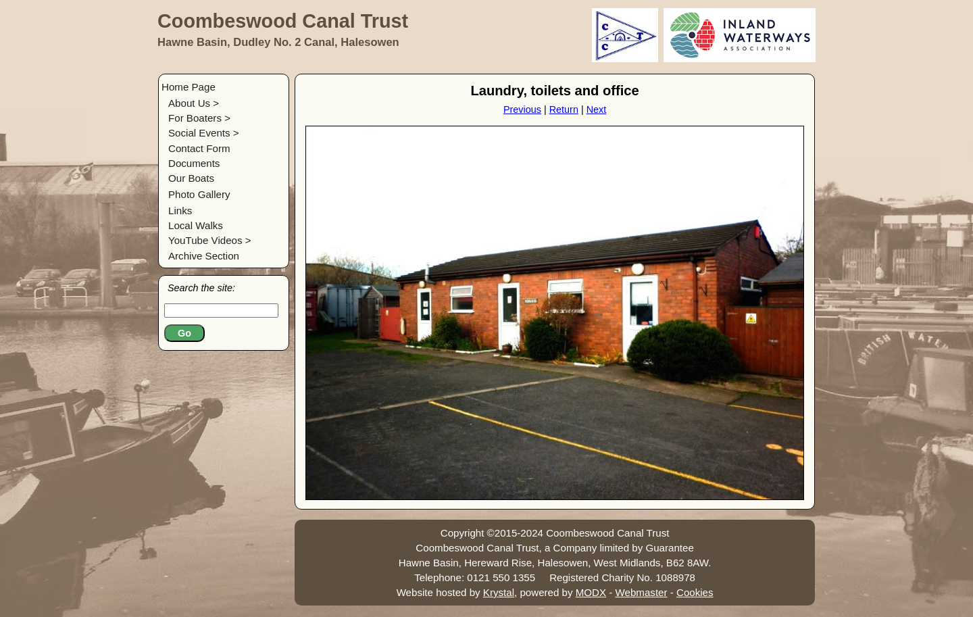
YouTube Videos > (209, 240)
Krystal (498, 592)
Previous (522, 109)
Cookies (695, 592)
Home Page (188, 87)
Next (597, 109)
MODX (591, 592)
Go (184, 333)
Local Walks (195, 225)
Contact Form (199, 148)
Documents (194, 163)
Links (180, 210)
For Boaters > (199, 118)
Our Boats (191, 178)
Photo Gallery (199, 194)
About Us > (193, 103)
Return (563, 109)
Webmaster (642, 592)
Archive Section (203, 256)
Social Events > (203, 133)
